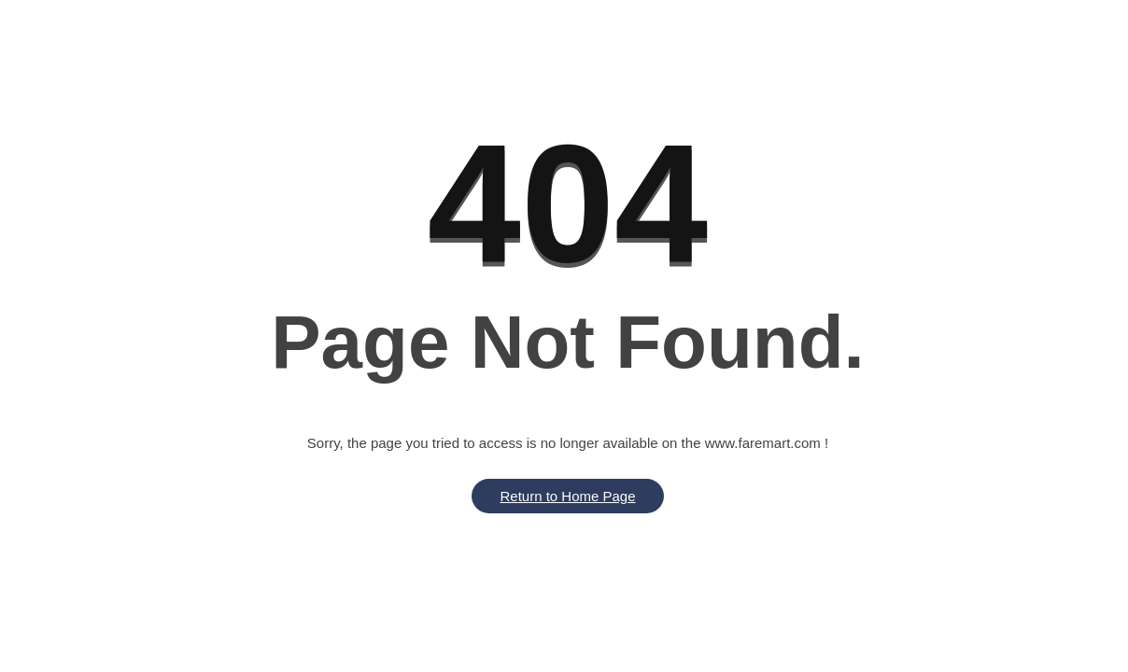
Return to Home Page (567, 496)
